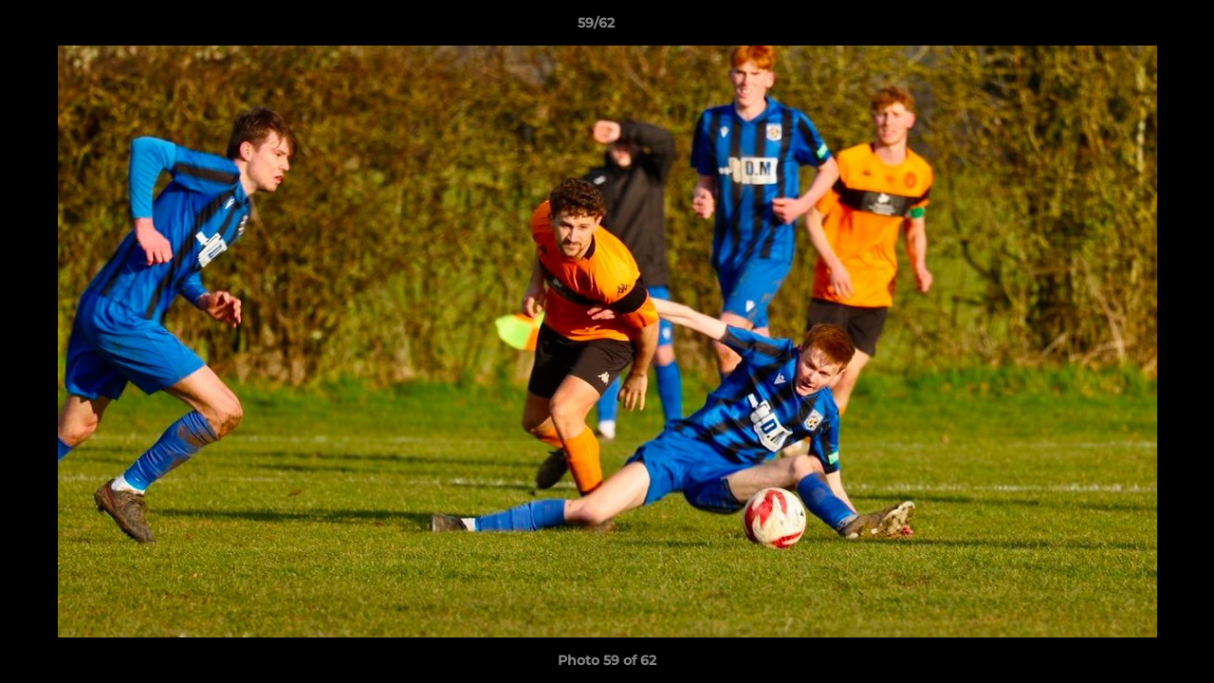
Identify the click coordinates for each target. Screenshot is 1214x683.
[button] (1134, 27)
